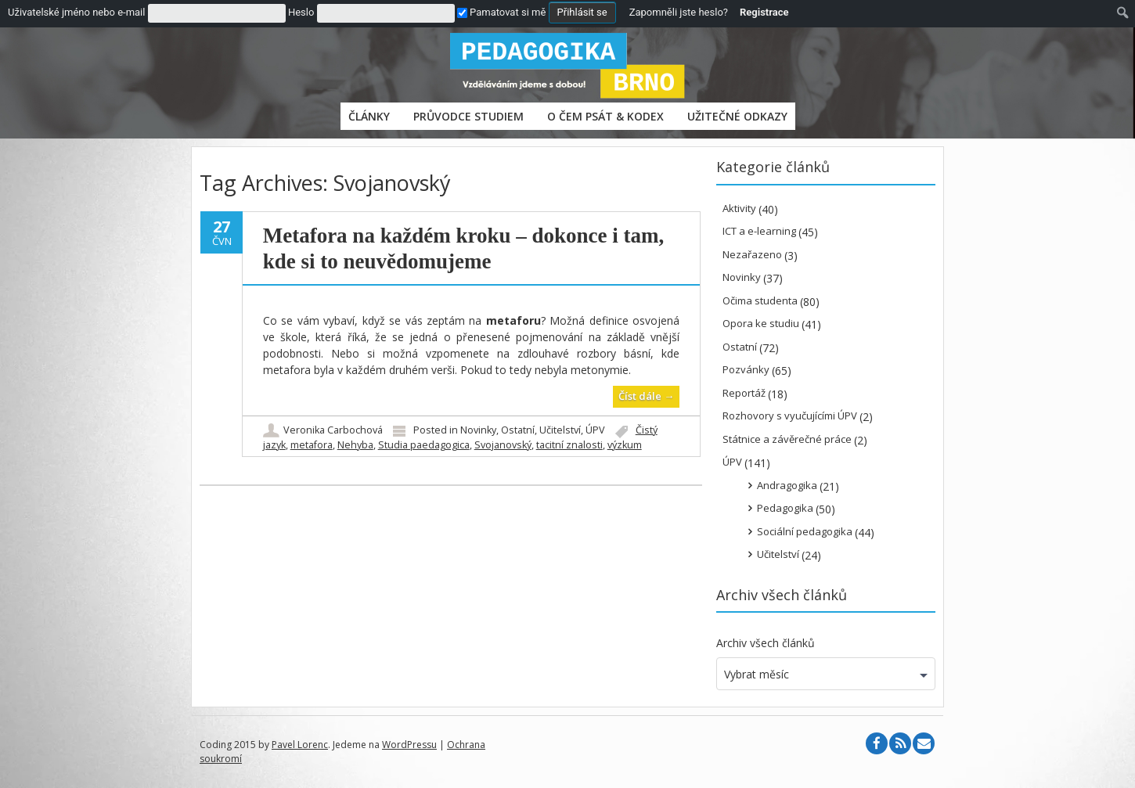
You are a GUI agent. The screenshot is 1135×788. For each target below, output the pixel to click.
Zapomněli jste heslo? (678, 12)
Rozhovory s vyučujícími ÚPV (789, 415)
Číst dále (646, 396)
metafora (311, 445)
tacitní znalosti (569, 445)
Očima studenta (760, 300)
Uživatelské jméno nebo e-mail (76, 12)
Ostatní (518, 430)
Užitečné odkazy (737, 116)
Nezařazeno (752, 254)
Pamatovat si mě (501, 12)
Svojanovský (502, 445)
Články (369, 116)
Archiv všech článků (765, 642)
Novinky (478, 430)
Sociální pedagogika (804, 531)
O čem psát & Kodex (605, 116)
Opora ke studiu (760, 323)
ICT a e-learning (759, 231)
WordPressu (409, 744)
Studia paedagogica (424, 445)
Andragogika (787, 485)
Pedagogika (785, 508)
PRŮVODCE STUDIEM (468, 116)
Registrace (764, 12)
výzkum (624, 445)
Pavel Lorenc (300, 744)
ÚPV (595, 430)
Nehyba (355, 445)
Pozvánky (745, 369)
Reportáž (744, 393)
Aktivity (739, 208)
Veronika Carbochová (333, 430)
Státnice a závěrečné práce (787, 439)
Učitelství (560, 430)
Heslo (301, 12)
